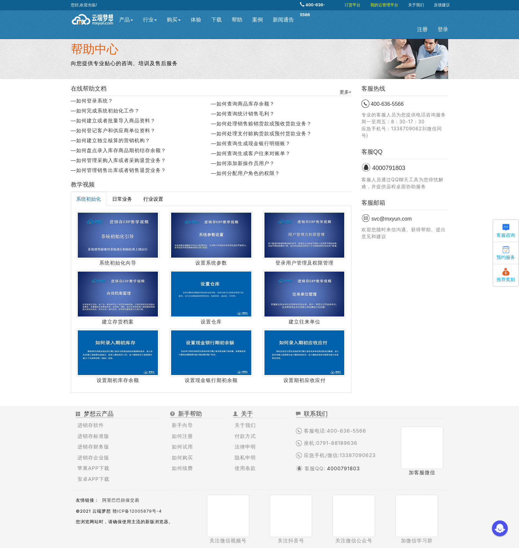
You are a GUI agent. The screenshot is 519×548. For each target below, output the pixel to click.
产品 (126, 19)
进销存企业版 (93, 457)
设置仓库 (211, 321)
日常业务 (122, 199)
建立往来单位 (304, 321)
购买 (174, 19)
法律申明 (245, 446)
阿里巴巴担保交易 (120, 500)
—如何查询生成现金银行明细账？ (251, 143)
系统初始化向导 (117, 263)
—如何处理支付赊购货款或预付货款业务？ (261, 133)
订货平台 (352, 4)
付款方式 (245, 436)
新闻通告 (283, 19)
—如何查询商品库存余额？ (243, 104)
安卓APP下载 (93, 479)
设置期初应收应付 (304, 380)
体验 (196, 19)
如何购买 (182, 457)
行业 (150, 19)
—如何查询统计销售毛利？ (243, 113)
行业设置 (153, 199)
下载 (216, 19)
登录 (443, 29)
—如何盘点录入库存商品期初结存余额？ (118, 150)
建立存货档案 (118, 321)
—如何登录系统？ (92, 101)
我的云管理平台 (384, 4)
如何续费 (182, 468)
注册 (422, 29)
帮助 (237, 19)
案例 (257, 19)
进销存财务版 (93, 446)
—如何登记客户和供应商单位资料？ (113, 130)
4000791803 (343, 468)
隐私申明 (245, 457)
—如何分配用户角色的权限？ (245, 173)
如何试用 (182, 446)
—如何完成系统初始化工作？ (105, 110)
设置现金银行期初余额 (211, 380)
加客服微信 (422, 472)
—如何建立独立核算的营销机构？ (110, 140)
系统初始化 (88, 199)
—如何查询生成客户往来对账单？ (251, 153)
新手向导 (182, 425)
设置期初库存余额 (118, 380)
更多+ (346, 92)
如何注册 (182, 436)
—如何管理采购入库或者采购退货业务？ (118, 160)
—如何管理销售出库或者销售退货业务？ (118, 170)
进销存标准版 (93, 436)
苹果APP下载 (93, 468)
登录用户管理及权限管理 (304, 263)
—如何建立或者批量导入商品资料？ (113, 120)
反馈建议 (442, 4)
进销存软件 (90, 425)
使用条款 (245, 468)
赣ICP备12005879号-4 (137, 511)
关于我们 (416, 4)
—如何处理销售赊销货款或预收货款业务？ (261, 123)
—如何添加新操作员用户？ (243, 163)
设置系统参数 (211, 263)
